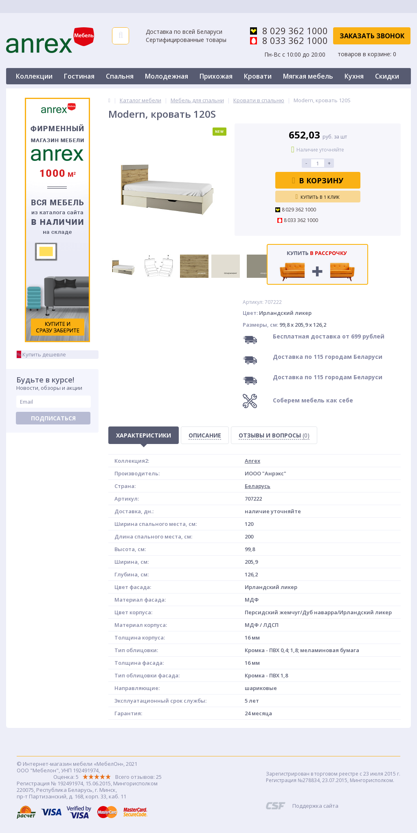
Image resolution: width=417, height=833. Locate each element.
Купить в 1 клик (318, 196)
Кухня (354, 76)
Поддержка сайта (315, 805)
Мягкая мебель (308, 76)
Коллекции (34, 76)
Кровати (258, 76)
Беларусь (257, 486)
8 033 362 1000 (295, 40)
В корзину (318, 180)
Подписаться (53, 418)
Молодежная (166, 76)
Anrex (252, 460)
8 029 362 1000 (295, 30)
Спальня (120, 76)
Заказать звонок (372, 35)
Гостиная (79, 76)
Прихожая (216, 76)
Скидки (387, 76)
